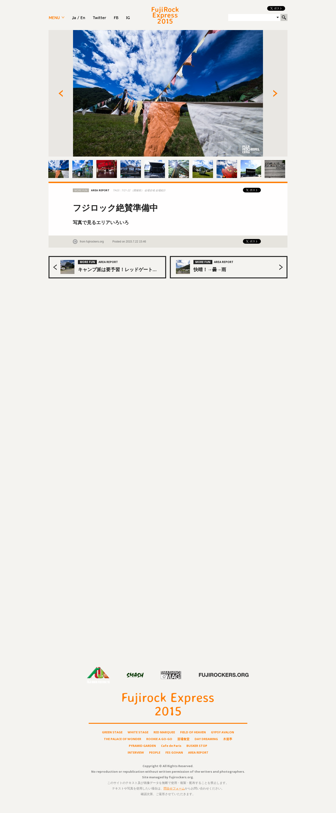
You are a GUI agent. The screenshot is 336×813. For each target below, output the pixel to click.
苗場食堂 (183, 739)
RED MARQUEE (164, 732)
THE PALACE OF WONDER (122, 739)
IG (128, 17)
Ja (74, 17)
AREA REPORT (198, 752)
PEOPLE (154, 752)
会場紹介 (160, 190)
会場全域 (149, 190)
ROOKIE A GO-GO (159, 739)
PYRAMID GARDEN (142, 745)
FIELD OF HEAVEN (193, 732)
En (82, 17)
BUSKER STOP (196, 745)
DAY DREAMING (206, 739)
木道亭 (227, 739)
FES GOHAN (174, 752)
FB (116, 17)
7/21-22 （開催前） (132, 190)
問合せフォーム (174, 788)
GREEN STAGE (112, 732)
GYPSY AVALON (222, 732)
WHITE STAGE (138, 732)
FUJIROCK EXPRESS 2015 (165, 15)
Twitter (99, 17)
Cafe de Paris (171, 745)
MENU (54, 17)
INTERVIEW (136, 752)
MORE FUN (80, 190)
